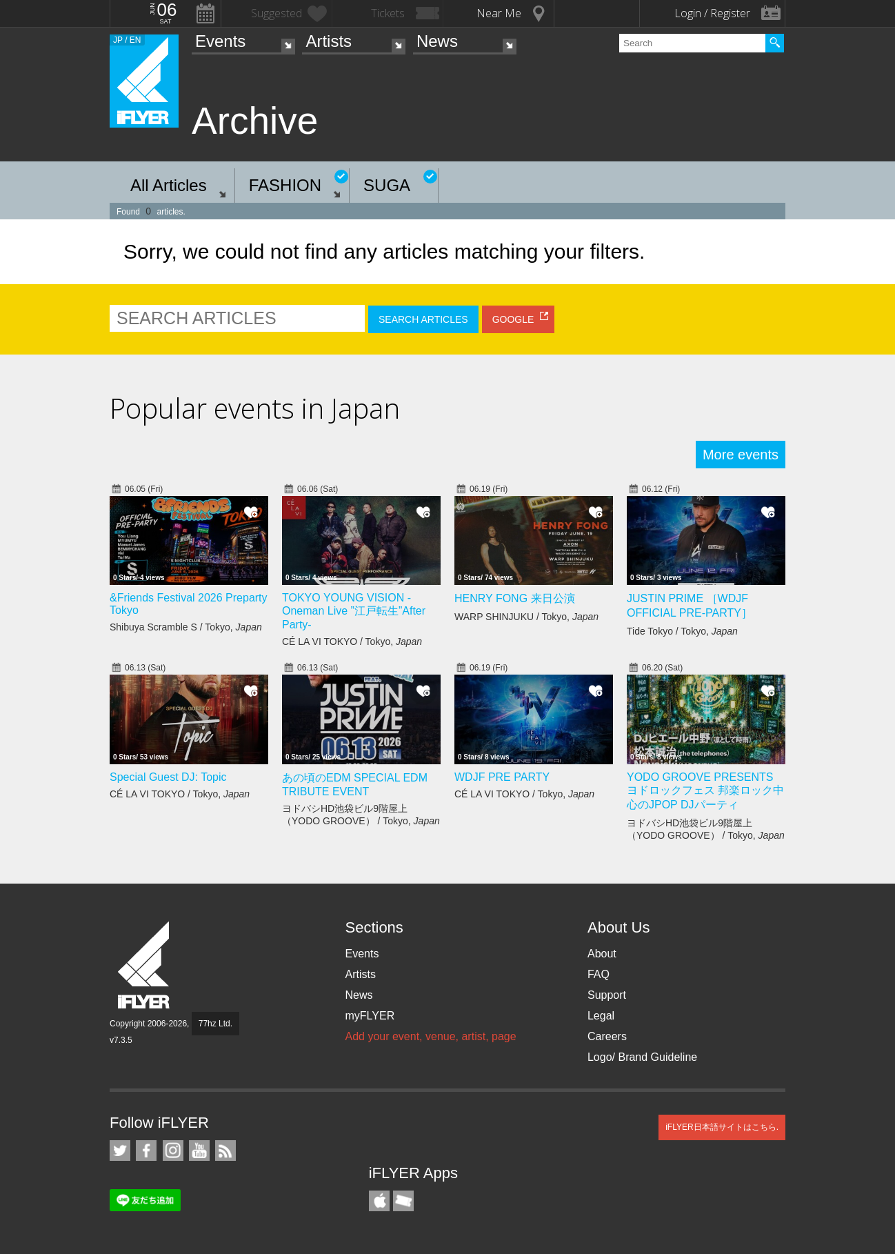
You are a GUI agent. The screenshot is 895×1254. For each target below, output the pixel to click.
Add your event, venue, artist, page (430, 1036)
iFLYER (144, 965)
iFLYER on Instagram (173, 1150)
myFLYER (369, 1016)
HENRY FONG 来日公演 (514, 598)
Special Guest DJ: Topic (168, 777)
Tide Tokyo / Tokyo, (682, 631)
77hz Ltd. (215, 1023)
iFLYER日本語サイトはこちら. (721, 1127)
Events (220, 41)
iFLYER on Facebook (146, 1150)
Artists (328, 41)
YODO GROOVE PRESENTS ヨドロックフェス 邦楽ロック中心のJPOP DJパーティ (705, 790)
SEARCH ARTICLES (423, 319)
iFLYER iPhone (379, 1201)
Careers (607, 1036)
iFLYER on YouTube (199, 1150)
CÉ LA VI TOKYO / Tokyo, (352, 641)
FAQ (598, 974)
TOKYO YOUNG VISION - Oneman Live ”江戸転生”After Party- (353, 611)
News (437, 41)
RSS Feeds (225, 1150)
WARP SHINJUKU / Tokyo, (526, 616)
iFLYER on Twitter (120, 1150)
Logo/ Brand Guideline (642, 1057)
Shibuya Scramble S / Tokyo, (186, 627)
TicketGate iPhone (403, 1201)
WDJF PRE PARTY (502, 777)
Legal (600, 1016)
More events (740, 454)
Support (606, 995)
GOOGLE (513, 319)
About (601, 953)
